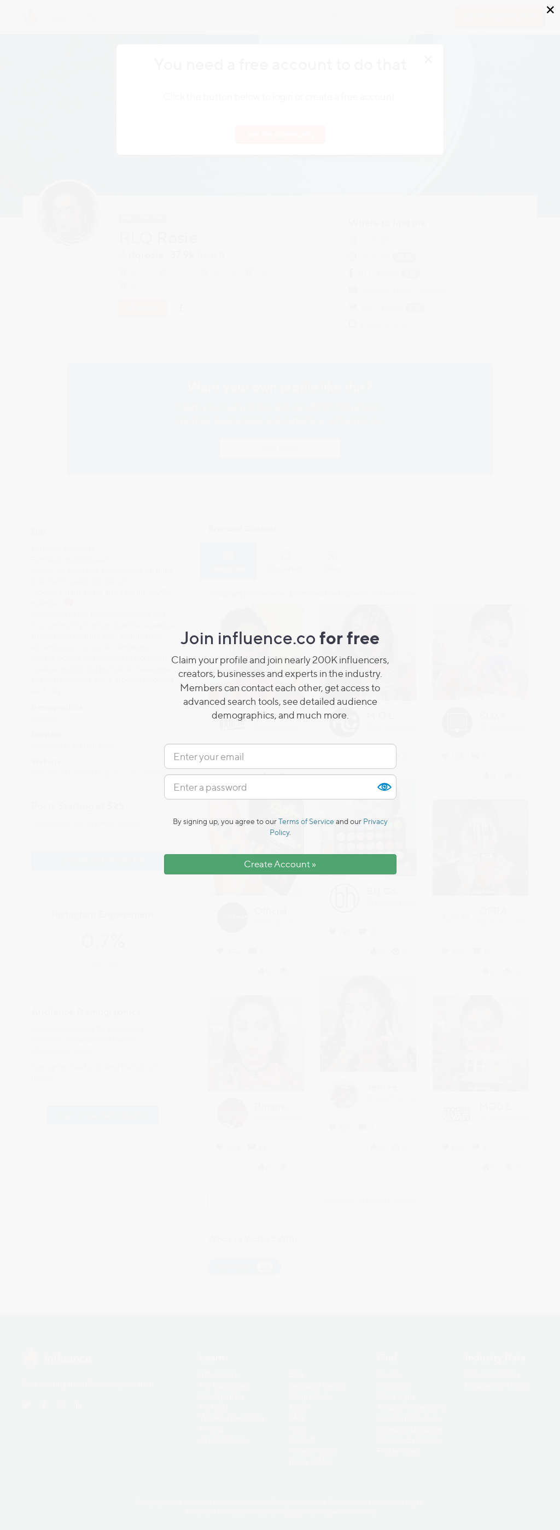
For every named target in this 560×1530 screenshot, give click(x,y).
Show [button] (383, 787)
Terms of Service (306, 821)
